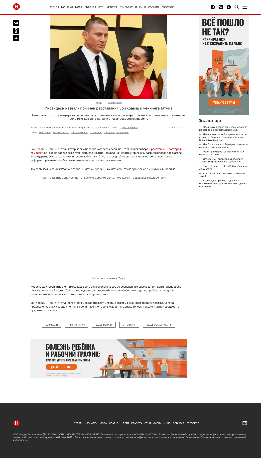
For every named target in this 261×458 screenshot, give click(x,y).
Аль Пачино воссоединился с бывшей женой (222, 175)
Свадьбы (90, 7)
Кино (142, 7)
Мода (78, 7)
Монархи (67, 7)
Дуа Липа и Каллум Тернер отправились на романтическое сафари (223, 146)
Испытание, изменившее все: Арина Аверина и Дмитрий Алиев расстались (221, 160)
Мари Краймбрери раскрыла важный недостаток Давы (221, 153)
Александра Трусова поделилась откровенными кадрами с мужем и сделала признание (223, 183)
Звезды (54, 7)
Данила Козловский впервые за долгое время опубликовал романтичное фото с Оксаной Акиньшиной (223, 137)
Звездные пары (79, 132)
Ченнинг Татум (61, 132)
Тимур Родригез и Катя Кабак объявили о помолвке (223, 167)
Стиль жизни (128, 7)
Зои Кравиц (45, 132)
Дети (101, 7)
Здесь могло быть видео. (200, 7)
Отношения (96, 132)
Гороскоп (168, 7)
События (154, 7)
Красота (112, 7)
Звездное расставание (116, 132)
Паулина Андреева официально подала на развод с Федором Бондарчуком (223, 128)
